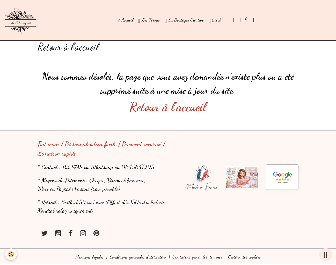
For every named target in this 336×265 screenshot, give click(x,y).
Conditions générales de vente (197, 257)
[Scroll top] (325, 254)
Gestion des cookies (244, 257)
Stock (215, 20)
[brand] (21, 20)
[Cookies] (11, 254)
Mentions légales (89, 257)
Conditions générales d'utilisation (138, 257)
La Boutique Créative (184, 20)
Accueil (126, 20)
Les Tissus (149, 20)
